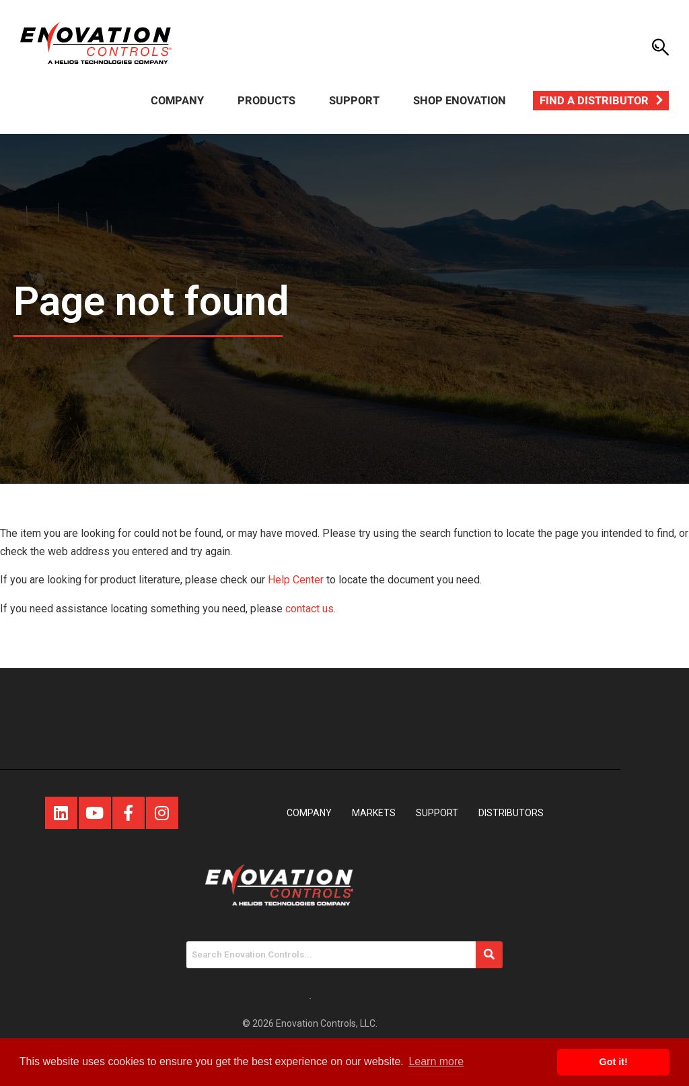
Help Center (296, 579)
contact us (309, 608)
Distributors (511, 812)
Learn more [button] (436, 1061)
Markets (374, 812)
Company (177, 100)
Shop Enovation (459, 100)
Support (354, 100)
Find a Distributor (594, 100)
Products (266, 100)
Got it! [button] (614, 1061)
